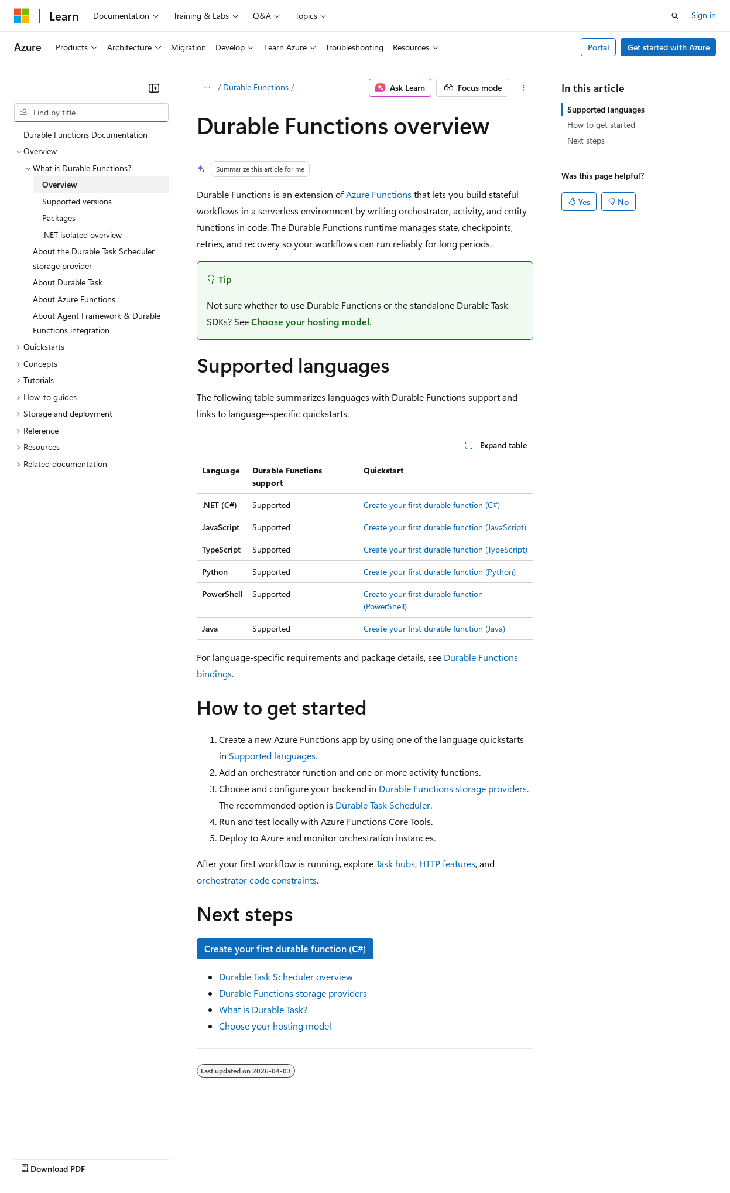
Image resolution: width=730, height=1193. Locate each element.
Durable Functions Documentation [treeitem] (85, 134)
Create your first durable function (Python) (440, 571)
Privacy (256, 1157)
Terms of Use (428, 1157)
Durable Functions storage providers (453, 788)
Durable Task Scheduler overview (286, 976)
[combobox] (91, 112)
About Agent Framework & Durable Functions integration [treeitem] (96, 323)
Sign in (703, 15)
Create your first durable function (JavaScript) (445, 527)
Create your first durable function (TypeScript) (445, 549)
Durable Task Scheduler (382, 805)
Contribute (209, 1157)
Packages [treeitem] (59, 217)
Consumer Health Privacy (336, 1157)
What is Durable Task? (263, 1009)
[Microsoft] (21, 15)
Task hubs (395, 863)
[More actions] (523, 88)
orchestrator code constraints (257, 880)
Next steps (586, 140)
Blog (159, 1157)
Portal (598, 47)
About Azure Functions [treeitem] (74, 299)
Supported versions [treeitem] (77, 201)
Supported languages (272, 755)
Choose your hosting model (310, 321)
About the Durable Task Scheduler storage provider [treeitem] (94, 258)
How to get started (601, 124)
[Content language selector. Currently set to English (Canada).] (56, 1129)
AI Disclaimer (37, 1157)
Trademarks (485, 1157)
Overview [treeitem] (59, 184)
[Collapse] (154, 87)
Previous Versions (106, 1157)
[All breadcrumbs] (207, 88)
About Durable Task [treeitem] (67, 282)
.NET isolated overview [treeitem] (82, 234)
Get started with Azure (669, 47)
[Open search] (675, 15)
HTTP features (447, 863)
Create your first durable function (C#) (432, 504)
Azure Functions (379, 194)
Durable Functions (256, 87)
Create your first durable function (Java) (434, 628)
